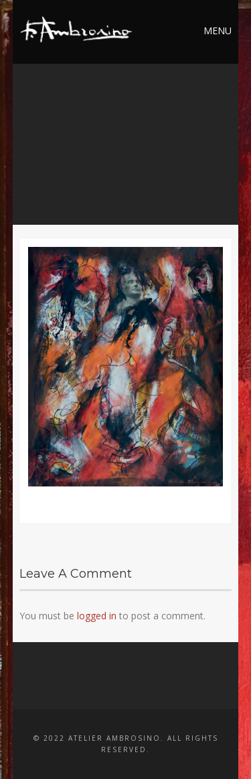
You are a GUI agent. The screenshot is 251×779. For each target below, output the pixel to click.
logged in (96, 615)
